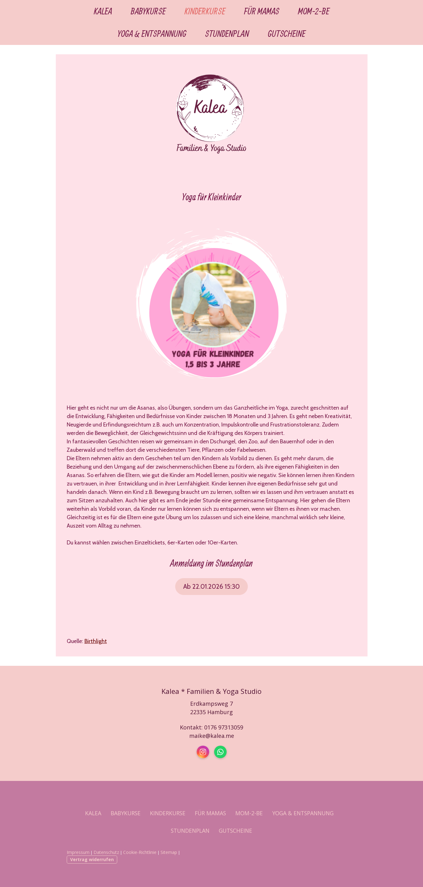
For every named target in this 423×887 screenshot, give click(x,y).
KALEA (103, 11)
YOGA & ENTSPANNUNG (152, 34)
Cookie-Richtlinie (139, 852)
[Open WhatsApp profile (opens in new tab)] (220, 752)
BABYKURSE (148, 11)
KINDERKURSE (205, 11)
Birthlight (95, 641)
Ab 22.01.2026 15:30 (211, 586)
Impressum (78, 852)
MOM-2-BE (313, 11)
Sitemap (169, 852)
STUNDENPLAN (227, 34)
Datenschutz (106, 852)
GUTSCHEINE (286, 34)
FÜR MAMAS (261, 11)
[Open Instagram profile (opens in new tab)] (203, 752)
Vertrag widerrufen (92, 859)
